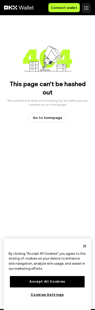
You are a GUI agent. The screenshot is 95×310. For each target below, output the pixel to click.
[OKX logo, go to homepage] (19, 8)
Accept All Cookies (47, 281)
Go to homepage (47, 118)
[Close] (84, 246)
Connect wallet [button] (64, 8)
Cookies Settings (47, 295)
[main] (47, 274)
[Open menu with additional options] (86, 6)
